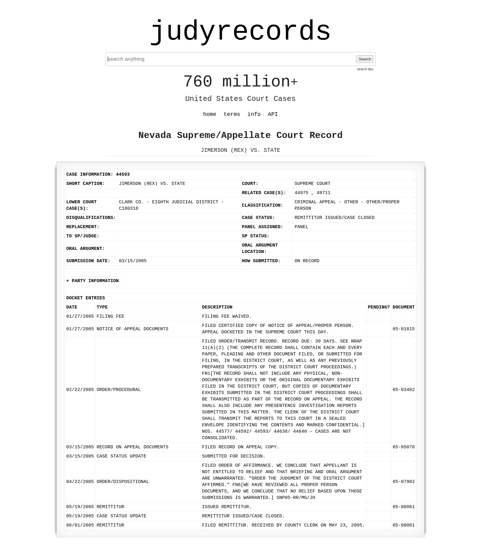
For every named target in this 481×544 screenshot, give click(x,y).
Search (365, 59)
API (273, 114)
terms (232, 114)
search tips (365, 69)
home (209, 114)
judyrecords (240, 32)
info (254, 114)
